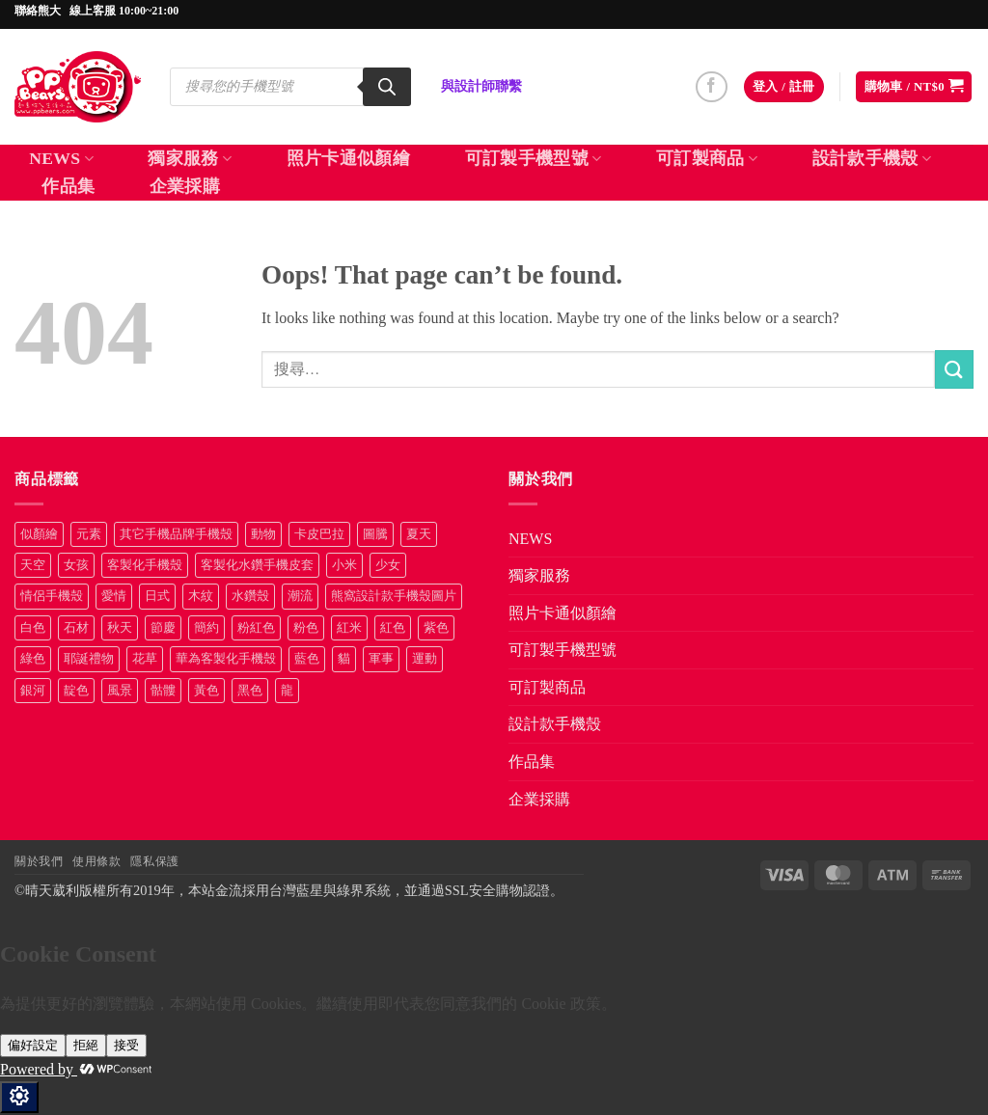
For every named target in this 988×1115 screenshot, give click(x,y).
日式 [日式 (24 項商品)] (157, 596)
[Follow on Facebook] (711, 87)
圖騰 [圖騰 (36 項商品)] (375, 534)
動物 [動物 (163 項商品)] (263, 534)
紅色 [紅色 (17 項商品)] (392, 628)
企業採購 (185, 186)
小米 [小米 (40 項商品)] (344, 565)
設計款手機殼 (872, 158)
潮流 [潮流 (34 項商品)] (300, 596)
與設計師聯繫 (481, 86)
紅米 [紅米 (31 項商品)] (349, 628)
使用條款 (96, 861)
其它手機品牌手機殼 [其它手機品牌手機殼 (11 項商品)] (176, 534)
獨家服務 (190, 158)
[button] (784, 87)
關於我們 (38, 861)
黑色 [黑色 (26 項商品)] (249, 690)
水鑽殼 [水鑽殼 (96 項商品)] (250, 596)
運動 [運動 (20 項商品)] (424, 659)
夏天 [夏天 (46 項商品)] (418, 534)
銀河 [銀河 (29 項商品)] (32, 690)
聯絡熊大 (37, 10)
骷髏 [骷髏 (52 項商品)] (163, 690)
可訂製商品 (706, 158)
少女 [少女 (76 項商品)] (387, 565)
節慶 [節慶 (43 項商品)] (163, 628)
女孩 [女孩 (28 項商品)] (76, 565)
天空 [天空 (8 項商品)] (32, 565)
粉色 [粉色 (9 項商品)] (305, 628)
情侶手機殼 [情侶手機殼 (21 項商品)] (51, 596)
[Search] (387, 87)
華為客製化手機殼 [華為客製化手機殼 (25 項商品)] (226, 659)
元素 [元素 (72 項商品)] (88, 534)
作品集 (68, 186)
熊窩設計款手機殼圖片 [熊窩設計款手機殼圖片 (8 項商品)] (393, 596)
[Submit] (954, 369)
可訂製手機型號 (533, 158)
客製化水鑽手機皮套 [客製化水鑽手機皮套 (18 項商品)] (257, 565)
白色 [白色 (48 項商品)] (32, 628)
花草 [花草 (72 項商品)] (144, 659)
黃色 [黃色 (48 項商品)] (206, 690)
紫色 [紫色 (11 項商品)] (436, 628)
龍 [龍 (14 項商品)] (287, 690)
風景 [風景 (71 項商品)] (119, 690)
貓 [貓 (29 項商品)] (344, 659)
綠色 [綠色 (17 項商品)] (32, 659)
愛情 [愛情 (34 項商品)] (113, 596)
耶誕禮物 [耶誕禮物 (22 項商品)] (89, 659)
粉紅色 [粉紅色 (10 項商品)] (256, 628)
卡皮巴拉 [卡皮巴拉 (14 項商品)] (319, 534)
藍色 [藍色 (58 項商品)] (306, 659)
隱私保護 (154, 861)
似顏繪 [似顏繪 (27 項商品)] (39, 534)
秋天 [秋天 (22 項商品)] (119, 628)
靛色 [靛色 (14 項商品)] (76, 690)
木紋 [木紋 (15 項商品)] (200, 596)
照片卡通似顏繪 (348, 158)
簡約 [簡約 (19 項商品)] (206, 628)
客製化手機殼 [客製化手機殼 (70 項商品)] (144, 565)
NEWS (61, 158)
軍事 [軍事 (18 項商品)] (381, 659)
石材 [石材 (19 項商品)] (76, 628)
